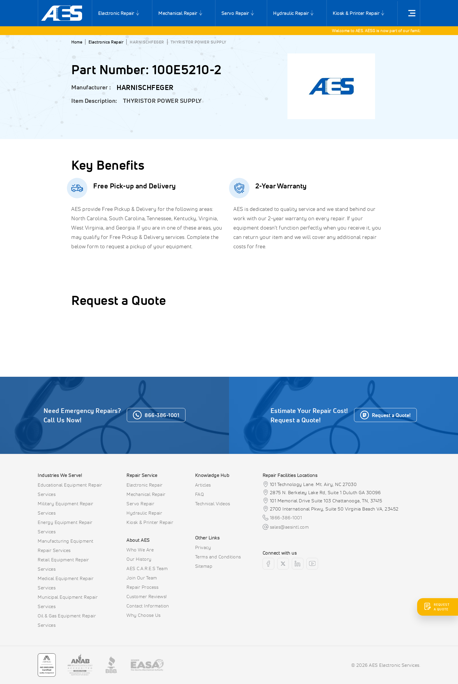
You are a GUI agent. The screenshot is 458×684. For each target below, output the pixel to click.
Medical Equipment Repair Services (65, 583)
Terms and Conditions (218, 556)
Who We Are (140, 549)
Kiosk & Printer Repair (356, 13)
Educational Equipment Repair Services (70, 489)
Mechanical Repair (177, 13)
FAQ (199, 494)
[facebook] (268, 564)
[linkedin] (297, 564)
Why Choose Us (143, 615)
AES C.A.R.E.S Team (147, 568)
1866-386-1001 (286, 517)
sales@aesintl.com (289, 527)
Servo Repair (235, 13)
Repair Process (142, 587)
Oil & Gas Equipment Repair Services (67, 620)
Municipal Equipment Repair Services (68, 602)
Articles (203, 485)
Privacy (203, 547)
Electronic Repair (116, 13)
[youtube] (312, 564)
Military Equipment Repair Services (65, 508)
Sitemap (204, 566)
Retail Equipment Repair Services (63, 564)
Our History (139, 559)
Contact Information (147, 606)
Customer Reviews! (146, 596)
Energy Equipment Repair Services (65, 527)
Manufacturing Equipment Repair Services (65, 545)
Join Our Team (141, 577)
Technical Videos (212, 503)
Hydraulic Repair (291, 13)
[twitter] (283, 564)
